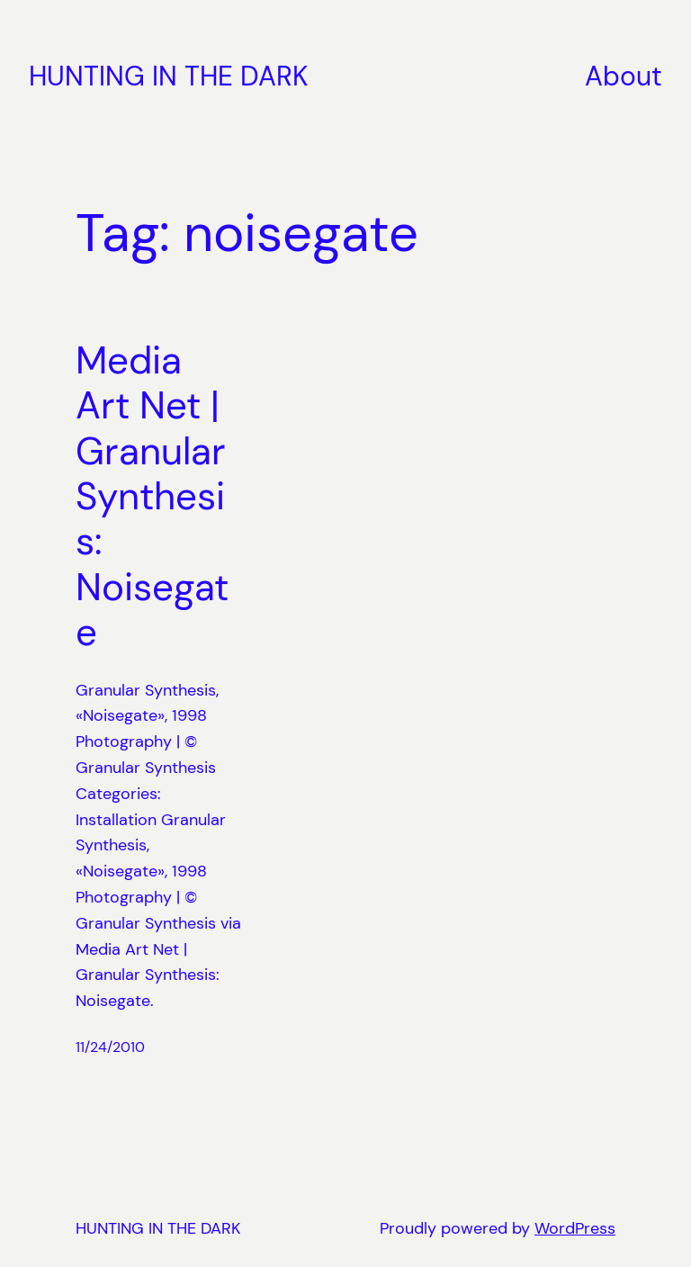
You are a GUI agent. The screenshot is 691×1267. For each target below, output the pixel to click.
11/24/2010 (110, 1047)
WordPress (574, 1228)
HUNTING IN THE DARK (169, 76)
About (623, 76)
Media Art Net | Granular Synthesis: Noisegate (152, 497)
